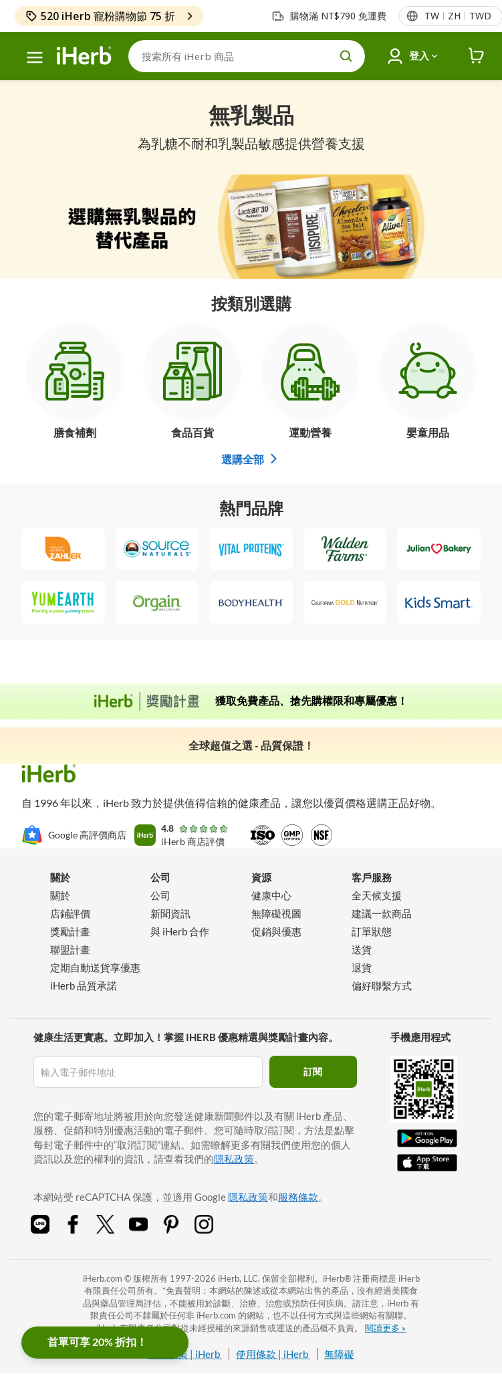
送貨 (362, 949)
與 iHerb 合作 (179, 931)
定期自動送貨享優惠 (95, 967)
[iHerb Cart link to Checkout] (477, 56)
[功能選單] (34, 57)
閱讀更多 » (385, 1327)
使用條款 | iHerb (273, 1354)
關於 (60, 895)
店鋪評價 (70, 913)
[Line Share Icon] (48, 1230)
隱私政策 (234, 1159)
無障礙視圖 (276, 913)
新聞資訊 (170, 913)
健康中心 (271, 895)
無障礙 (339, 1354)
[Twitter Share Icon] (114, 1230)
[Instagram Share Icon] (212, 1230)
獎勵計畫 (70, 931)
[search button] (346, 56)
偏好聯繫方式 (382, 986)
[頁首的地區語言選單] (457, 16)
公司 (160, 895)
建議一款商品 (382, 913)
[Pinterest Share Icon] (179, 1230)
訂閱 (312, 1071)
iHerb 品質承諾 (83, 986)
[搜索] (246, 56)
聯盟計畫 (70, 949)
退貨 (362, 967)
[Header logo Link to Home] (84, 56)
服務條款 (298, 1197)
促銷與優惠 (276, 931)
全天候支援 (377, 895)
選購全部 (251, 459)
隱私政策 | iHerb (185, 1354)
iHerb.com (102, 1278)
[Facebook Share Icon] (81, 1230)
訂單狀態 (372, 931)
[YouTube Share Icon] (147, 1230)
